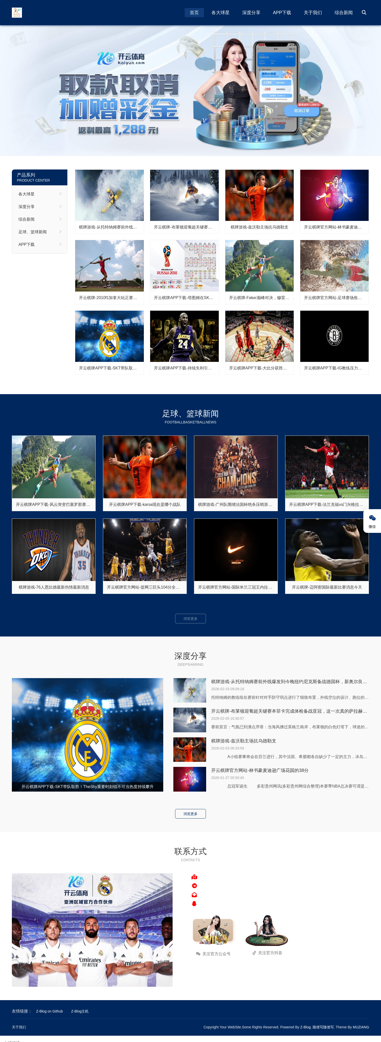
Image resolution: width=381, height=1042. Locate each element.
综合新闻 (344, 12)
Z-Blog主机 (80, 1011)
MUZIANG (361, 1027)
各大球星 (220, 12)
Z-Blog (305, 1027)
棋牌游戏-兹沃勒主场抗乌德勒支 (243, 740)
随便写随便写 (323, 1027)
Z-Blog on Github (49, 1011)
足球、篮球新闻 (32, 232)
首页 (194, 12)
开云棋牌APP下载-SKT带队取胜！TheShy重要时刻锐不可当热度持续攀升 (87, 787)
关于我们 (313, 12)
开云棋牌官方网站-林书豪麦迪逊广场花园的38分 (260, 770)
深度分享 (251, 12)
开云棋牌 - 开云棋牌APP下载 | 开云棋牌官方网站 (190, 90)
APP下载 (282, 12)
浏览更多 (190, 619)
